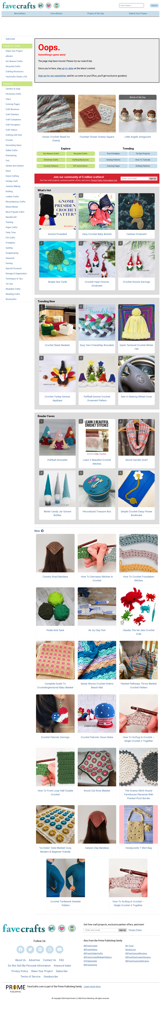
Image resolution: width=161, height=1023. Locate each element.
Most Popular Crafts (15, 212)
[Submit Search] (154, 5)
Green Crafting (12, 176)
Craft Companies (13, 119)
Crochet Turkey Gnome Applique (57, 398)
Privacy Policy (97, 180)
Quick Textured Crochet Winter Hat (136, 347)
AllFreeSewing (90, 965)
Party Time (11, 232)
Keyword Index (62, 965)
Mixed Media (12, 207)
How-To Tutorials (142, 160)
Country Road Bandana (55, 576)
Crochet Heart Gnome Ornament (97, 283)
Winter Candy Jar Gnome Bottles (57, 513)
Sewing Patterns (113, 160)
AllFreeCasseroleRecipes (137, 961)
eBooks (9, 56)
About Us (20, 960)
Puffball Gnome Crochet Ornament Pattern (97, 398)
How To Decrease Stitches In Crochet (97, 578)
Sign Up (153, 179)
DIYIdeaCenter (90, 961)
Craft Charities (12, 114)
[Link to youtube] (59, 950)
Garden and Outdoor (15, 166)
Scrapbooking (12, 253)
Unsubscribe (51, 976)
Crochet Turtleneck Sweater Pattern (66, 903)
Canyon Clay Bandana (97, 847)
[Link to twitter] (30, 950)
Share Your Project (14, 51)
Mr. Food (129, 946)
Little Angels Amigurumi (138, 136)
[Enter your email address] (101, 930)
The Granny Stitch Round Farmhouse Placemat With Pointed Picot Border (138, 794)
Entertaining (11, 155)
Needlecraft (11, 217)
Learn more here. (92, 986)
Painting (9, 222)
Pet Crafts (10, 237)
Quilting (9, 248)
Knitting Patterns (143, 166)
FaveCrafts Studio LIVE (16, 76)
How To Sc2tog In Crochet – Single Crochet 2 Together (138, 739)
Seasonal (10, 258)
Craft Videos (11, 130)
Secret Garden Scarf (136, 459)
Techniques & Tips (14, 278)
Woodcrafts (11, 299)
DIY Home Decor (80, 166)
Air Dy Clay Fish (96, 630)
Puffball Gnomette (57, 459)
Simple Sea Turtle (57, 281)
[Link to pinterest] (40, 950)
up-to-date (67, 68)
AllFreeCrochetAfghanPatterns (98, 957)
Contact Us (49, 960)
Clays (8, 99)
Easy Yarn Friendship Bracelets (97, 345)
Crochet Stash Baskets (57, 345)
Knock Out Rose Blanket (97, 790)
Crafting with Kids (14, 135)
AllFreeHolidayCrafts (93, 953)
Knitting (9, 191)
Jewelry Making (13, 186)
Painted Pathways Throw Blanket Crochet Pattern (139, 685)
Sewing (9, 263)
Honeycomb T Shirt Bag (138, 847)
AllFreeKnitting (90, 949)
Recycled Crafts (13, 66)
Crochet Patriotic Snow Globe (97, 737)
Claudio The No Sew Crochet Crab (138, 632)
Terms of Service (31, 976)
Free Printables (113, 154)
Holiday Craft (12, 181)
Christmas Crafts (13, 94)
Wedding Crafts (13, 294)
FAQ (61, 960)
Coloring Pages (13, 104)
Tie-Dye (9, 284)
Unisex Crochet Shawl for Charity (56, 138)
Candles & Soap (13, 89)
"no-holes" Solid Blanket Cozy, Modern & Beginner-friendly (55, 849)
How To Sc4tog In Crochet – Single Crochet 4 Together (128, 903)
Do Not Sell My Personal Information (29, 965)
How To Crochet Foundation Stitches (138, 578)
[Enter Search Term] (131, 5)
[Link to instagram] (50, 950)
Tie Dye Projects (143, 154)
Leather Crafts (12, 196)
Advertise (34, 960)
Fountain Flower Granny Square (97, 136)
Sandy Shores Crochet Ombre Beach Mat (97, 685)
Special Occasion (14, 268)
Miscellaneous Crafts (15, 201)
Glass (8, 171)
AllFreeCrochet (90, 946)
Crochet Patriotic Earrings (55, 737)
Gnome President (57, 234)
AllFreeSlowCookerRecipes (138, 957)
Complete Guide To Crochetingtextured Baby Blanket (55, 685)
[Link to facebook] (20, 950)
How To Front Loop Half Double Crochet (55, 792)
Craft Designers (13, 124)
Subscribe (10, 39)
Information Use (110, 180)
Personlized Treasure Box (97, 511)
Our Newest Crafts (14, 61)
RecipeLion (130, 949)
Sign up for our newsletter (52, 75)
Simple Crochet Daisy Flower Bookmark (136, 513)
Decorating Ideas (13, 145)
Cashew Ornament (136, 234)
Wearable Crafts (13, 289)
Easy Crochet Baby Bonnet (97, 234)
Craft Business (12, 109)
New (39, 530)
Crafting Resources (14, 71)
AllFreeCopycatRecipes (136, 953)
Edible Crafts (12, 150)
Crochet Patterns (51, 166)
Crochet (9, 140)
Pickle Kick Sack (55, 630)
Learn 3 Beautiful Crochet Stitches (97, 461)
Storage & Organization (16, 273)
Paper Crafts (11, 227)
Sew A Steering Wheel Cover (136, 396)
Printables (10, 243)
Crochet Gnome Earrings (136, 281)
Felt (7, 160)
